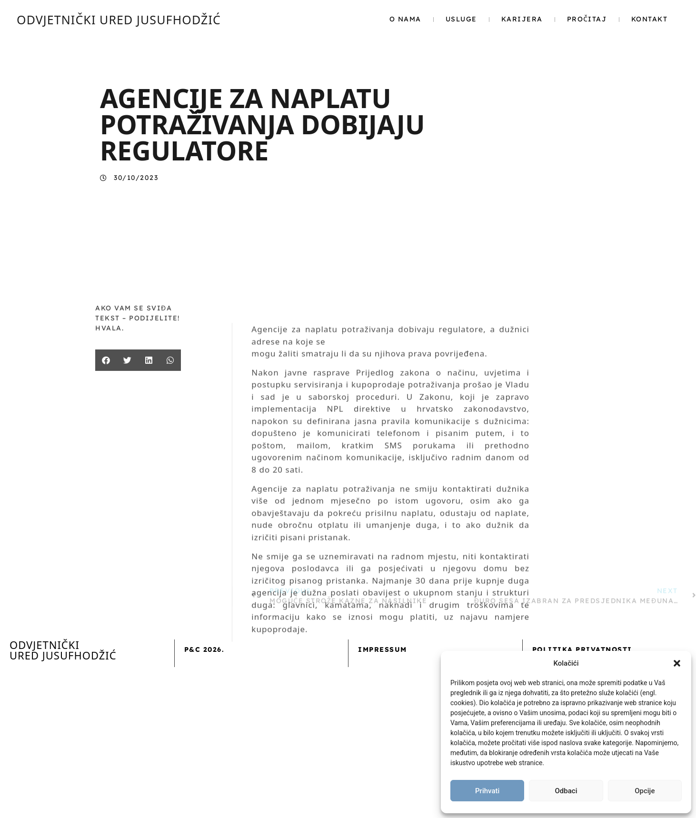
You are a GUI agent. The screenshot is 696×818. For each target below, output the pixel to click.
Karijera (522, 19)
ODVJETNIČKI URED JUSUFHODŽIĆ (119, 19)
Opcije (645, 791)
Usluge (461, 19)
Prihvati (487, 791)
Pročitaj (587, 19)
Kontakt (649, 19)
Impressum (382, 649)
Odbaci (566, 791)
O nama (405, 19)
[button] (677, 663)
